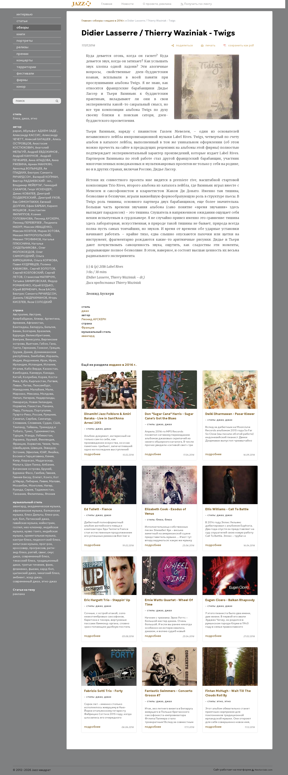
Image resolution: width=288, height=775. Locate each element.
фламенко (20, 569)
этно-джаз (49, 581)
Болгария (29, 331)
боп (21, 519)
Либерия (32, 481)
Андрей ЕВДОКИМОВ (42, 152)
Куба (24, 381)
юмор (21, 87)
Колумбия (30, 377)
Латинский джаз (37, 519)
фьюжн (34, 569)
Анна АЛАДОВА (39, 160)
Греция (55, 347)
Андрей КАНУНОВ (26, 156)
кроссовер (20, 548)
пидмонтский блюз (46, 539)
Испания (49, 364)
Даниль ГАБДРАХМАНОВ (30, 297)
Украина (18, 439)
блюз (16, 118)
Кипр (16, 460)
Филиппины (35, 494)
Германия (29, 347)
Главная (106, 4)
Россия (37, 414)
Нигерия (28, 398)
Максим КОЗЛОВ (24, 231)
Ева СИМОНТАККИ (26, 202)
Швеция (36, 448)
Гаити (17, 347)
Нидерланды (45, 398)
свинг (42, 552)
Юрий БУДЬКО (42, 285)
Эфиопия (32, 452)
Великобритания (38, 335)
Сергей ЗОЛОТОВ (42, 268)
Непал (17, 398)
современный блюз (35, 556)
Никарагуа (20, 402)
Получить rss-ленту (196, 4)
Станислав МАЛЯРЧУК (39, 277)
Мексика (33, 393)
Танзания (19, 494)
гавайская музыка (25, 523)
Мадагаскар (44, 460)
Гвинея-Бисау (22, 477)
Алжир (38, 318)
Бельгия (50, 327)
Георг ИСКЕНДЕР (40, 189)
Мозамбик (20, 485)
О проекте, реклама (157, 4)
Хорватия (34, 444)
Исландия (35, 364)
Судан (47, 423)
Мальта (18, 464)
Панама (47, 406)
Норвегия (19, 406)
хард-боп (47, 569)
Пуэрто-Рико (22, 414)
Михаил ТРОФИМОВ (27, 239)
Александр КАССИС (27, 135)
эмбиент (19, 577)
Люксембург (41, 385)
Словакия (19, 423)
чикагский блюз (48, 573)
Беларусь (36, 327)
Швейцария (21, 448)
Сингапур (44, 419)
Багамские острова (26, 469)
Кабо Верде (32, 368)
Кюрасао (27, 460)
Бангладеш (21, 327)
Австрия (35, 314)
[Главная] (83, 4)
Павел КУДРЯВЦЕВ (26, 264)
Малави (54, 481)
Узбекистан (44, 435)
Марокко (19, 393)
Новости (127, 4)
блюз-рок (52, 514)
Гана (52, 343)
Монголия (35, 485)
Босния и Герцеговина (28, 456)
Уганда (29, 435)
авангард (19, 506)
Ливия (43, 481)
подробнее (92, 454)
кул (15, 519)
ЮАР (43, 452)
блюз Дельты (33, 514)
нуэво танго (32, 531)
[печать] (208, 45)
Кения (49, 456)
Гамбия (39, 473)
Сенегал (18, 419)
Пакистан (34, 406)
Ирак (43, 360)
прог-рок (45, 544)
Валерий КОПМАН (45, 177)
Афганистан (35, 322)
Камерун (35, 373)
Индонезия (31, 360)
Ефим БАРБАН (36, 206)
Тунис (28, 431)
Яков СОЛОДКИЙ (39, 302)
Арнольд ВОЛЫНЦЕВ (27, 168)
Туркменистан (44, 431)
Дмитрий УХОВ (49, 197)
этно (34, 118)
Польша (27, 410)
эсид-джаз (34, 577)
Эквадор (50, 448)
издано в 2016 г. (115, 20)
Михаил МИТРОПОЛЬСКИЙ (32, 235)
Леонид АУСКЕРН (46, 218)
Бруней (46, 469)
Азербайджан (22, 318)
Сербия (31, 419)
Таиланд (19, 427)
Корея (42, 377)
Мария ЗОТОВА (48, 231)
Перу (16, 410)
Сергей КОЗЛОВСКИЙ (28, 272)
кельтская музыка (25, 544)
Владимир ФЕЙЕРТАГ (27, 185)
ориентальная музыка (39, 535)
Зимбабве (38, 356)
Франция (19, 444)
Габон (44, 343)
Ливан (17, 385)
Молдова (46, 393)
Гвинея (50, 473)
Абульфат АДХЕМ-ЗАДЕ (40, 131)
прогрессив (37, 548)
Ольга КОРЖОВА (45, 260)
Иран (52, 360)
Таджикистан (44, 489)
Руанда (18, 489)
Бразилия (43, 331)
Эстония (18, 452)
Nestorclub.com (263, 769)
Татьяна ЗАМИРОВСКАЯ (29, 281)
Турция (18, 435)
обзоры (98, 20)
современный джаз (26, 581)
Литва (27, 385)
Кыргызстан (37, 381)
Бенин (17, 331)
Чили (55, 444)
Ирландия (20, 364)
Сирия (28, 489)
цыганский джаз (24, 573)
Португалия (42, 410)
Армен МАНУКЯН (40, 164)
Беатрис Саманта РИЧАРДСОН (34, 293)
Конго (48, 477)
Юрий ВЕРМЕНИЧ (25, 289)
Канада (48, 373)
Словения (34, 423)
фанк (49, 564)
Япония (50, 494)
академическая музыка (43, 506)
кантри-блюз (22, 539)
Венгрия (18, 339)
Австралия (20, 314)
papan (17, 131)
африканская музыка (27, 510)
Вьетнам (32, 343)
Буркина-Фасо (23, 473)
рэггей (32, 552)
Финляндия (46, 439)
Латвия (52, 381)
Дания (28, 352)
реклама (19, 594)
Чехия (46, 444)
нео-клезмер (33, 527)
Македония (21, 389)
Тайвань (32, 427)
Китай (17, 377)
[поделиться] (182, 45)
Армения (19, 322)
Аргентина (52, 318)
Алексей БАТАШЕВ (38, 139)
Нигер (48, 485)
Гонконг (42, 347)
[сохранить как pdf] (239, 45)
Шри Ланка (32, 464)
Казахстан (50, 368)
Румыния (50, 414)
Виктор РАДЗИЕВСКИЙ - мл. (32, 181)
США (56, 423)
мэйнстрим (47, 523)
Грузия (17, 352)
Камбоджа (20, 373)
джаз (25, 118)
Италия (18, 368)
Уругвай (31, 439)
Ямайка (53, 452)
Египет (37, 477)
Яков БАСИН (46, 289)
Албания (48, 464)
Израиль (52, 356)
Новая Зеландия (40, 402)
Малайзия (37, 389)
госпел (17, 527)
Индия (17, 360)
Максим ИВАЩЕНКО (38, 227)
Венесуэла (32, 339)
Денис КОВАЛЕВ (24, 193)
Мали (49, 389)
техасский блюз (24, 560)
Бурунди (19, 335)
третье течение (33, 564)
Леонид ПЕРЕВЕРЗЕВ (27, 222)
